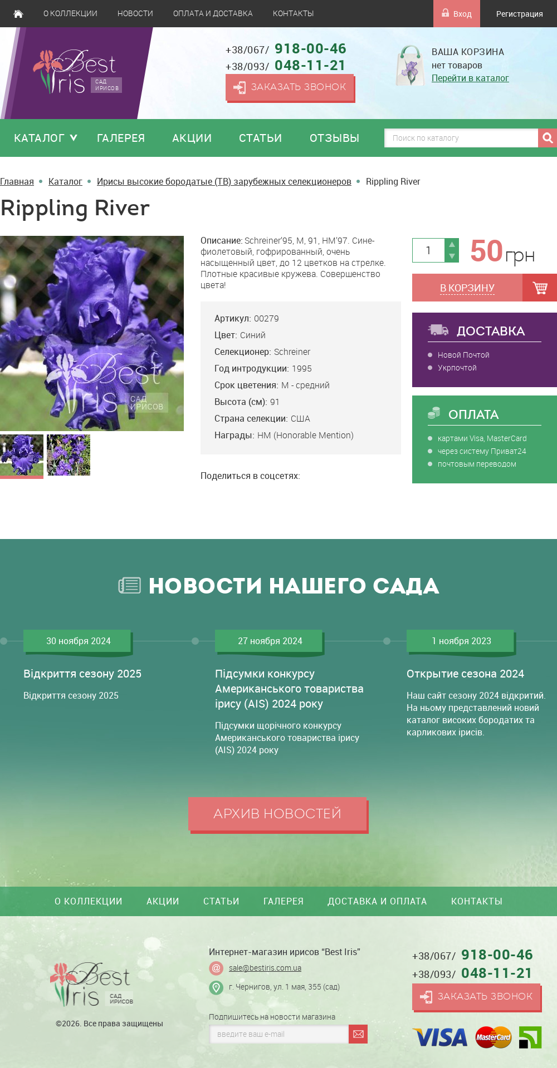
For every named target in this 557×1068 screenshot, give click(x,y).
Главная (18, 13)
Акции (192, 137)
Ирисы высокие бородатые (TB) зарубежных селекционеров (224, 181)
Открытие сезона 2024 (465, 673)
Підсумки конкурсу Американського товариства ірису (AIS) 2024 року (289, 688)
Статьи (260, 137)
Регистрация (519, 13)
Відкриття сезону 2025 (82, 673)
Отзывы (335, 137)
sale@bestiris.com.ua (265, 968)
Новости (135, 13)
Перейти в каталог (470, 78)
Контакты (293, 13)
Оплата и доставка (213, 13)
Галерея (121, 137)
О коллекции (70, 13)
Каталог (39, 137)
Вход (457, 13)
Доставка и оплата (377, 901)
